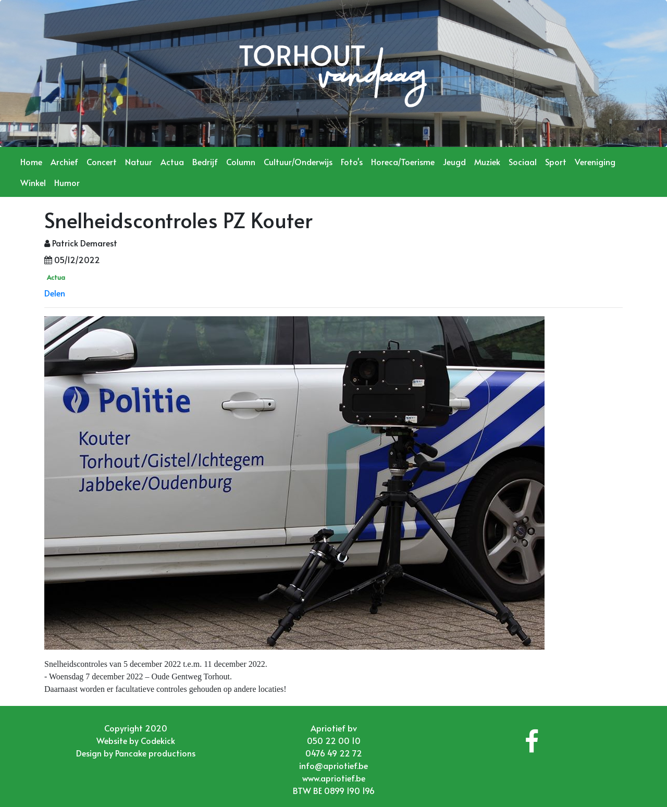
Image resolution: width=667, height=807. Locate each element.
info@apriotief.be (333, 765)
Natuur (138, 161)
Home (31, 161)
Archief (64, 161)
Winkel (33, 182)
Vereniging (595, 161)
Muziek (487, 161)
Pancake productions (155, 753)
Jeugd (454, 161)
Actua (172, 161)
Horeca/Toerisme (403, 161)
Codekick (158, 740)
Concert (102, 161)
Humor (67, 182)
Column (240, 161)
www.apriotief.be (333, 778)
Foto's (352, 161)
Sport (555, 161)
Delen (54, 293)
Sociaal (523, 161)
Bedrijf (205, 161)
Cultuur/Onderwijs (298, 161)
